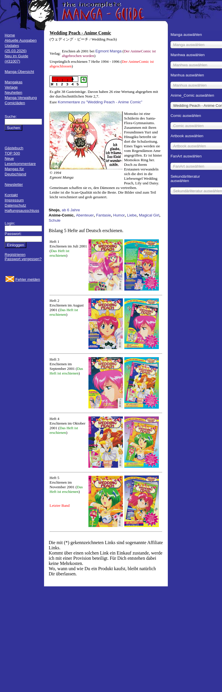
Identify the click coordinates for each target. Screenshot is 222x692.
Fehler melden (27, 279)
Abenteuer (85, 215)
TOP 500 (12, 153)
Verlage (11, 87)
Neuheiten (13, 92)
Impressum (14, 200)
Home (10, 35)
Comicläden (15, 103)
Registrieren (15, 254)
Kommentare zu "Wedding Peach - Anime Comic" (100, 102)
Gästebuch (14, 148)
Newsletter (14, 184)
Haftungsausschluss (22, 210)
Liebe (132, 215)
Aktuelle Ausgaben (21, 40)
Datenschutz (15, 205)
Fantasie (103, 215)
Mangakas (14, 82)
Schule (55, 220)
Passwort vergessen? (23, 259)
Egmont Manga (108, 51)
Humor (119, 215)
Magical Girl (149, 215)
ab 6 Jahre (71, 210)
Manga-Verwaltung (21, 98)
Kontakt (11, 195)
